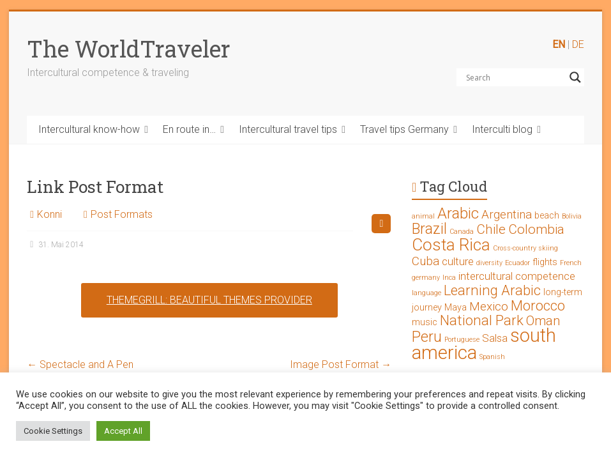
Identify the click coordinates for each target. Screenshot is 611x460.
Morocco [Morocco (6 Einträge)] (538, 306)
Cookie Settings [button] (53, 431)
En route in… (189, 129)
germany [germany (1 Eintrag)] (426, 277)
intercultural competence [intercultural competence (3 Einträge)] (516, 276)
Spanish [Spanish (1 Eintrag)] (492, 357)
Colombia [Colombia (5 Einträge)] (536, 229)
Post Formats (122, 214)
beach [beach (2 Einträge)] (546, 215)
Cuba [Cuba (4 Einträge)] (425, 261)
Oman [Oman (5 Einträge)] (543, 320)
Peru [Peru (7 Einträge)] (427, 337)
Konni (49, 214)
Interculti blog (502, 129)
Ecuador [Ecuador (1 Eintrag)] (517, 263)
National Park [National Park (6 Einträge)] (482, 320)
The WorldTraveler (128, 48)
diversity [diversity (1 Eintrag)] (489, 263)
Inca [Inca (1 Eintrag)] (449, 277)
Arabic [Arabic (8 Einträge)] (458, 213)
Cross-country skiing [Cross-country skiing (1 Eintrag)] (525, 248)
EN (558, 44)
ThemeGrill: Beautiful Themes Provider (209, 300)
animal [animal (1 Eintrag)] (423, 216)
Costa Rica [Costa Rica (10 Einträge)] (451, 244)
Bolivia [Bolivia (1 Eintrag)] (572, 216)
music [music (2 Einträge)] (424, 322)
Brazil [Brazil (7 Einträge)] (429, 229)
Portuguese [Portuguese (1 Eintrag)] (461, 339)
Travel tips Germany (404, 129)
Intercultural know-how (89, 129)
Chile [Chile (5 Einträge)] (491, 229)
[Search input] (514, 77)
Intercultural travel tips (288, 129)
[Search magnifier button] (575, 77)
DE (578, 44)
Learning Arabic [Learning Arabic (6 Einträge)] (492, 290)
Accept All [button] (123, 431)
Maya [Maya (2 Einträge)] (455, 307)
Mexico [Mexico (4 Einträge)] (488, 306)
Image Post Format (340, 364)
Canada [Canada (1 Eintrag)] (461, 231)
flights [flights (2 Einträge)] (544, 262)
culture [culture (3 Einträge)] (458, 261)
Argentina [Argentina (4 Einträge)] (506, 214)
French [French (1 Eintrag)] (571, 263)
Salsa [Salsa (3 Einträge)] (495, 338)
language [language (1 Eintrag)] (426, 293)
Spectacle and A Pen (80, 364)
